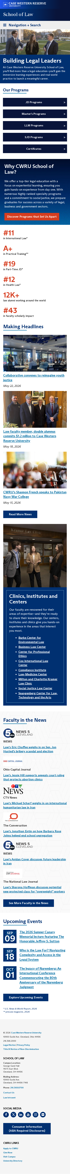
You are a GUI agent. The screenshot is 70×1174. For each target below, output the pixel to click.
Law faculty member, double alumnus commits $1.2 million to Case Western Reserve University (29, 436)
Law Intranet (9, 1097)
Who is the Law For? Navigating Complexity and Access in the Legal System (42, 955)
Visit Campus (9, 1156)
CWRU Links (11, 1143)
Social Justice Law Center (35, 688)
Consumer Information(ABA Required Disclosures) (27, 1128)
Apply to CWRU (10, 1148)
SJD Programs (34, 137)
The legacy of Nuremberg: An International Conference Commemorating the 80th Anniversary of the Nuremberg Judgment (41, 978)
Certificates (33, 148)
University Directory (12, 1160)
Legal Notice (9, 1045)
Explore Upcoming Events (26, 997)
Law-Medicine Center (32, 674)
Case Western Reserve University (26, 1032)
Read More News (20, 514)
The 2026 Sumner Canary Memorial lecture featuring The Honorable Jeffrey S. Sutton (41, 936)
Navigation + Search (21, 25)
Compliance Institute (32, 670)
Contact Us (8, 1092)
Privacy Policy (23, 1045)
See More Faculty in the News (28, 903)
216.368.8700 (17, 1087)
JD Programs (33, 102)
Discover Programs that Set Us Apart (32, 216)
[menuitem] (35, 1148)
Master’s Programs (34, 113)
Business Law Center (32, 647)
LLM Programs (33, 125)
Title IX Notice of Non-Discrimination (21, 1049)
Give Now (7, 1152)
